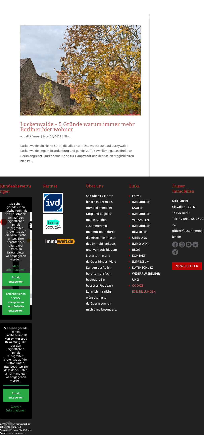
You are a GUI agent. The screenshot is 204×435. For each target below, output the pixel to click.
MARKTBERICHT (147, 18)
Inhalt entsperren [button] (16, 266)
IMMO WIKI (175, 18)
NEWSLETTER (187, 252)
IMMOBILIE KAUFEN (136, 12)
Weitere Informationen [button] (16, 394)
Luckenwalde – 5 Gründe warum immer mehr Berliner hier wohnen (77, 113)
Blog (67, 122)
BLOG (194, 18)
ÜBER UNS (120, 18)
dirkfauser (33, 122)
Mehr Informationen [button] (16, 254)
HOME (109, 12)
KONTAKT (191, 24)
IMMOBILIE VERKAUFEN (178, 12)
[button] (9, 426)
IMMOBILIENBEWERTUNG (85, 18)
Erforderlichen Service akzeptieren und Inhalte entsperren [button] (16, 288)
